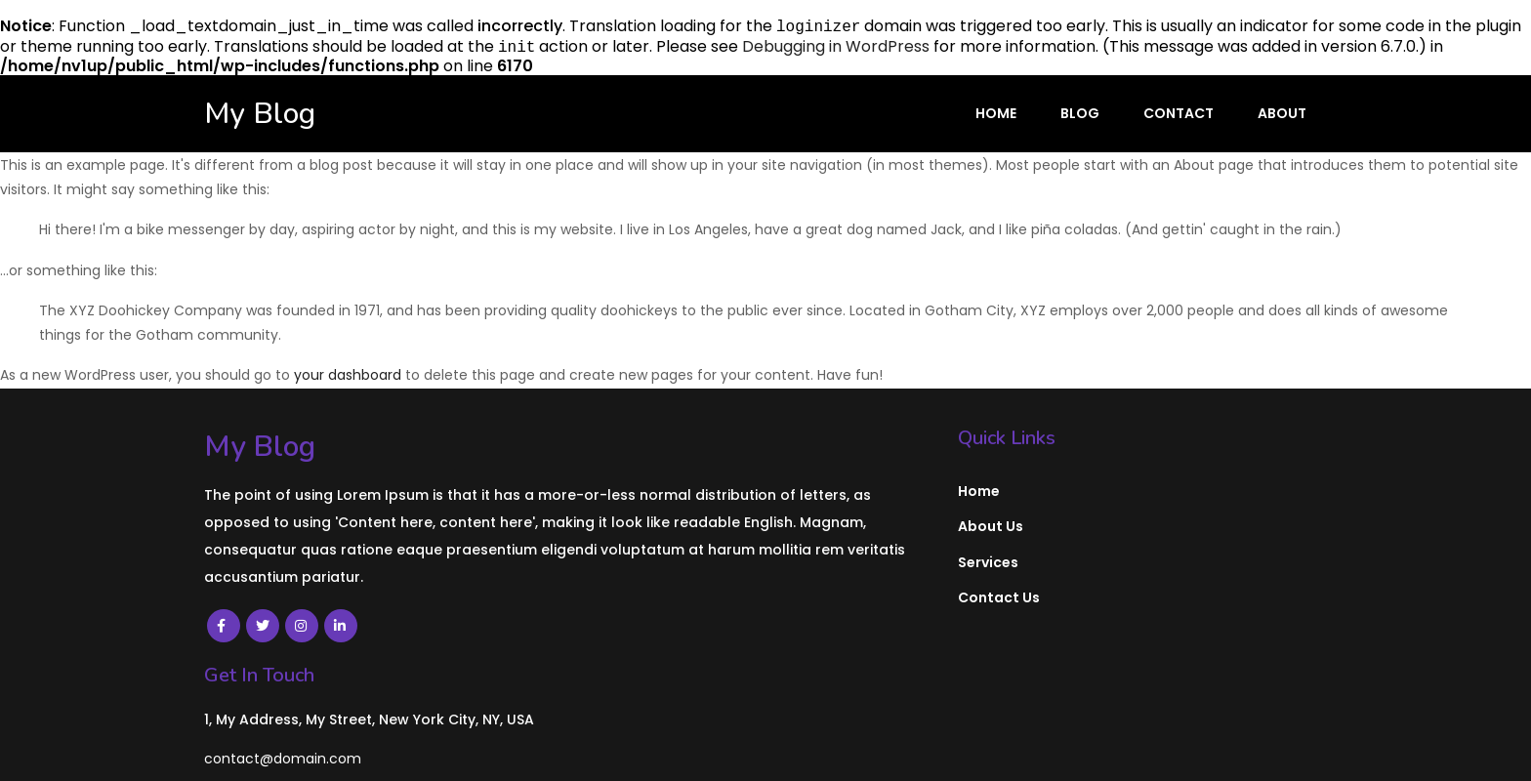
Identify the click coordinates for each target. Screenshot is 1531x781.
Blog (1079, 113)
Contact (1178, 113)
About (1282, 113)
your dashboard (347, 375)
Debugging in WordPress (836, 46)
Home (995, 113)
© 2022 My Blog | (271, 750)
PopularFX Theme (407, 750)
